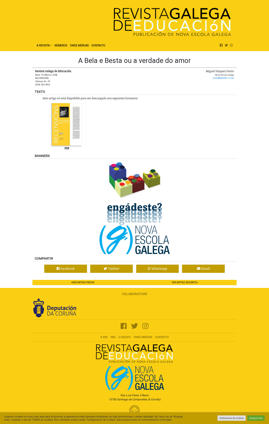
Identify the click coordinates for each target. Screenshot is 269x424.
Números (60, 45)
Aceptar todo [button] (256, 418)
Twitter (111, 268)
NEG (113, 337)
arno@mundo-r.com (223, 77)
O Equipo (124, 337)
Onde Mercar (79, 45)
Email (203, 268)
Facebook (66, 268)
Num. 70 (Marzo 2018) (46, 74)
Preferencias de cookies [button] (232, 418)
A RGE (104, 337)
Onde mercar (142, 337)
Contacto (98, 45)
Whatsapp (157, 268)
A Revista (43, 45)
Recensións (42, 78)
